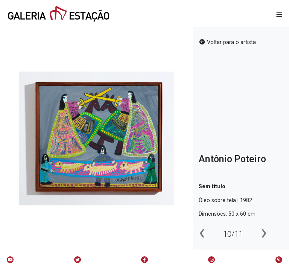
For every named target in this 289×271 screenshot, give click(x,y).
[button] (279, 15)
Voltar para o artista (227, 42)
